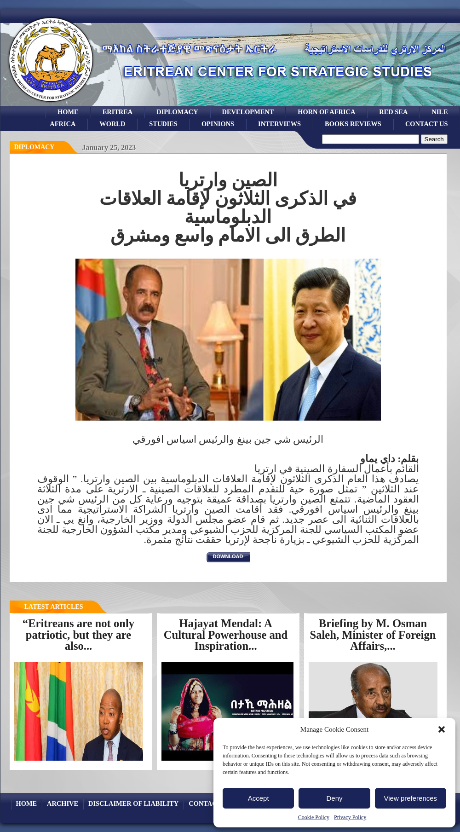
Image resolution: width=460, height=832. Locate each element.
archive (62, 803)
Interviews (279, 123)
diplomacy (34, 147)
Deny (334, 798)
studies (163, 123)
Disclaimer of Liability (133, 803)
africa (62, 123)
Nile (439, 112)
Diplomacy (177, 112)
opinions (217, 123)
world (112, 123)
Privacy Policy (350, 817)
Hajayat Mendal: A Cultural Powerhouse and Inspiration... (226, 634)
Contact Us (426, 123)
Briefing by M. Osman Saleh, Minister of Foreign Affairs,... (373, 634)
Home (68, 112)
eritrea (118, 112)
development (248, 112)
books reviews (353, 123)
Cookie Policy (313, 817)
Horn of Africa (326, 112)
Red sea (393, 112)
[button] (441, 729)
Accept (258, 798)
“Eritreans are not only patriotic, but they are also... (78, 634)
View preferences (410, 798)
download (228, 556)
